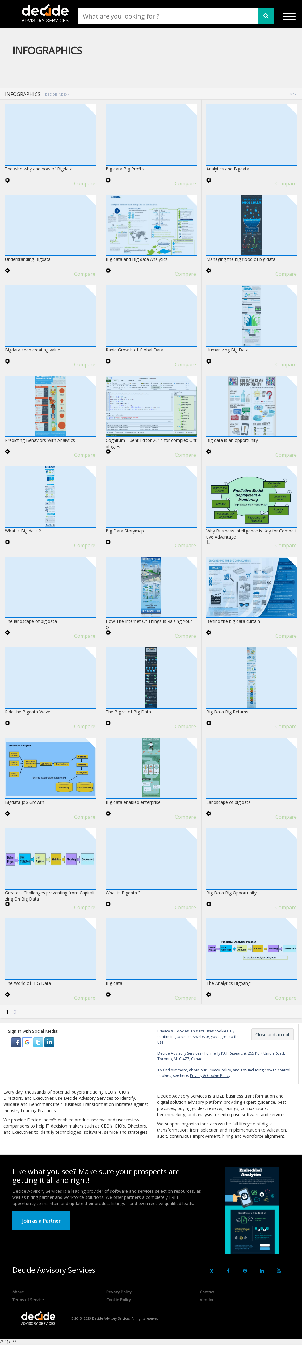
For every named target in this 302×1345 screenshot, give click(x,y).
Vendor (207, 1299)
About (17, 1292)
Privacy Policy (119, 1292)
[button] (16, 1042)
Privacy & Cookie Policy (210, 1075)
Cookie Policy (118, 1299)
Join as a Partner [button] (41, 1220)
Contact (207, 1292)
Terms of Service (28, 1299)
